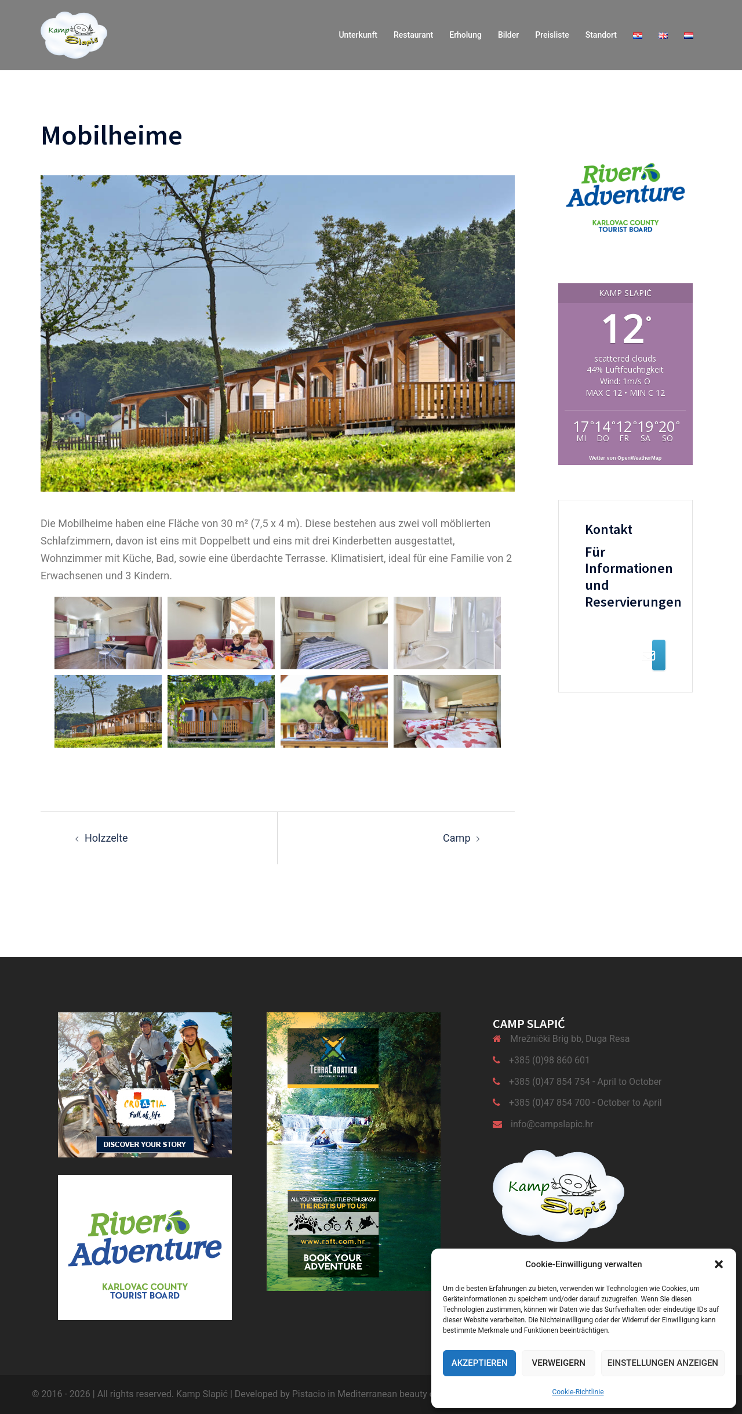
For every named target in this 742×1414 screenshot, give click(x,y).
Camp (456, 838)
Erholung (465, 34)
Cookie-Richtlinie (577, 1392)
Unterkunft (358, 34)
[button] (719, 1264)
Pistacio (309, 1393)
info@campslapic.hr (552, 1124)
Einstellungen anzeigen (663, 1363)
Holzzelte (106, 838)
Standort (601, 34)
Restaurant (413, 34)
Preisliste (552, 34)
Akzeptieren (480, 1363)
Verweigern (558, 1363)
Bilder (508, 34)
